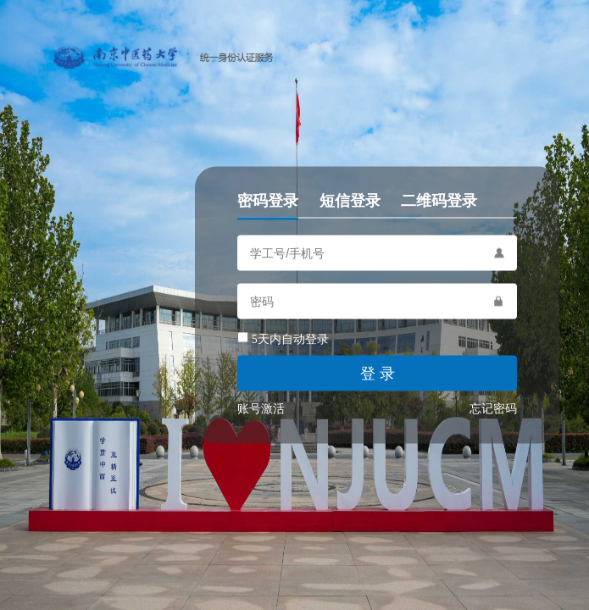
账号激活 (261, 408)
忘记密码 (493, 408)
